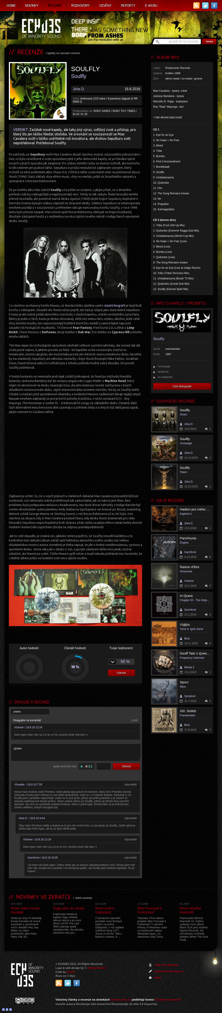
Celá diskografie (182, 386)
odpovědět (130, 784)
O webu (151, 5)
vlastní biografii (114, 305)
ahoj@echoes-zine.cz (168, 971)
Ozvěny (105, 5)
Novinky (32, 5)
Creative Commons (168, 999)
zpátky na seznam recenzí (63, 53)
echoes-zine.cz (121, 999)
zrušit (134, 720)
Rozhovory (80, 5)
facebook (163, 371)
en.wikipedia (165, 377)
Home (11, 5)
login (157, 977)
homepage (164, 366)
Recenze (55, 5)
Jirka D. (79, 89)
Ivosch (71, 972)
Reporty (128, 5)
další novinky (83, 898)
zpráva (75, 752)
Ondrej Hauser (96, 968)
